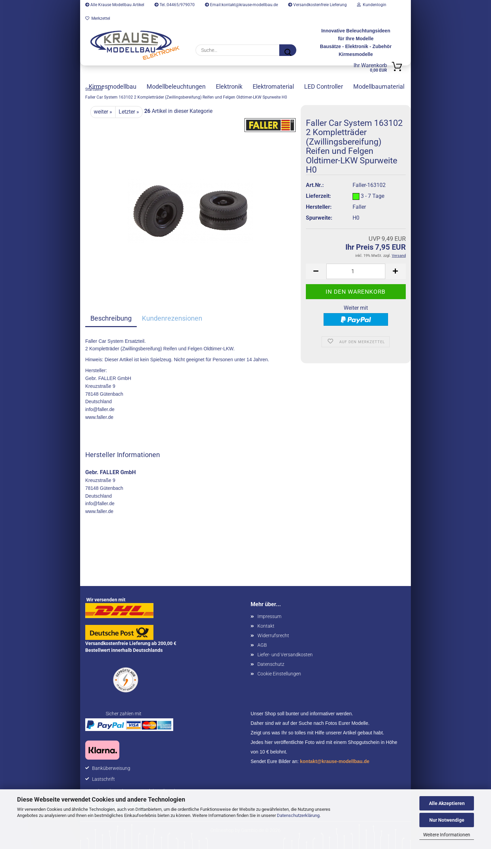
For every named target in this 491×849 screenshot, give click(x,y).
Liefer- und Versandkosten (285, 654)
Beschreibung (111, 318)
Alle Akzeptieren (447, 803)
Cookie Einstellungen (279, 673)
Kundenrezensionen (172, 318)
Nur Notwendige (446, 820)
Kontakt (265, 626)
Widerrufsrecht (273, 635)
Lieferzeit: (318, 196)
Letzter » (129, 111)
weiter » (103, 111)
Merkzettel (97, 18)
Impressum (269, 616)
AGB (262, 645)
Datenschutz (270, 664)
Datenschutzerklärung (298, 815)
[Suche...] (287, 50)
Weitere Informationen (446, 834)
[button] (316, 271)
